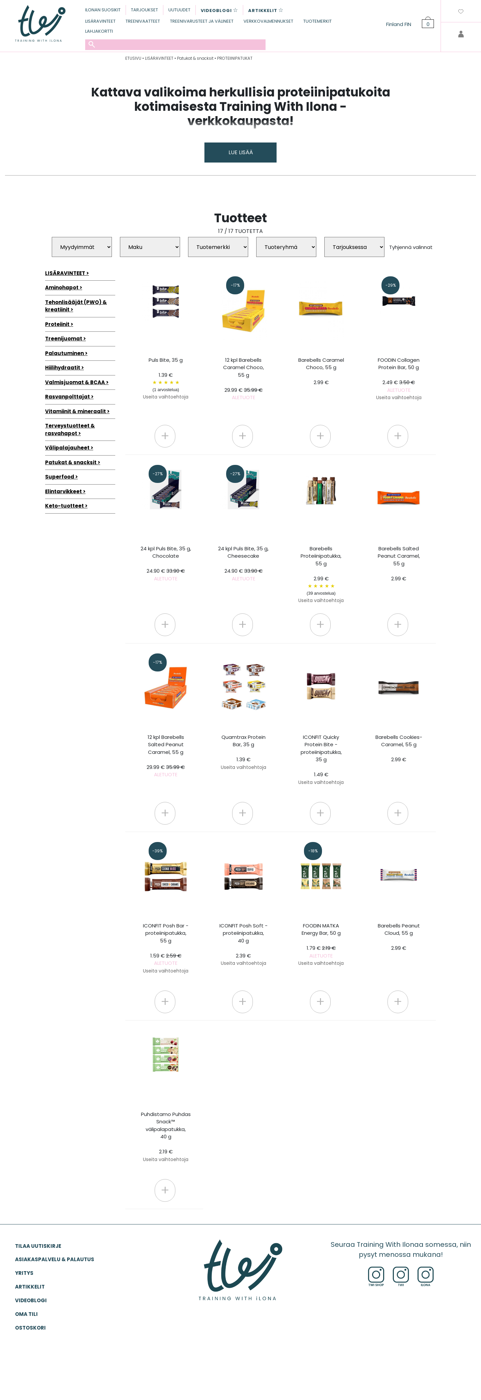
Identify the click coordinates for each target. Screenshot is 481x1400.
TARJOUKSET (144, 10)
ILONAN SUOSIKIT (103, 10)
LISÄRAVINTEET (100, 21)
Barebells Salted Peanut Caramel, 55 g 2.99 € (399, 563)
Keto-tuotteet (64, 505)
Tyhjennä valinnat (411, 247)
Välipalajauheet (67, 447)
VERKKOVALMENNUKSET (268, 21)
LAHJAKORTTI (99, 31)
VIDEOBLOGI (31, 1300)
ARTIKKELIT (30, 1286)
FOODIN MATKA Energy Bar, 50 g (321, 944)
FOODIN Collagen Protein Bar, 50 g (399, 378)
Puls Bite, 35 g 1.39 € (166, 378)
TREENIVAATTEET (143, 21)
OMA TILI (26, 1314)
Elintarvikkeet (63, 491)
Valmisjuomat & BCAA (75, 382)
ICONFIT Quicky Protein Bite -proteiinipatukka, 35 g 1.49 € (321, 760)
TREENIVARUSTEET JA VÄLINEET (201, 21)
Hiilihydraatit (62, 367)
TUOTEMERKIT (317, 21)
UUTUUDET (179, 10)
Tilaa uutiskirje (38, 1245)
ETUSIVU (133, 58)
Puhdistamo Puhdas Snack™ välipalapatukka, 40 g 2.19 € (166, 1137)
